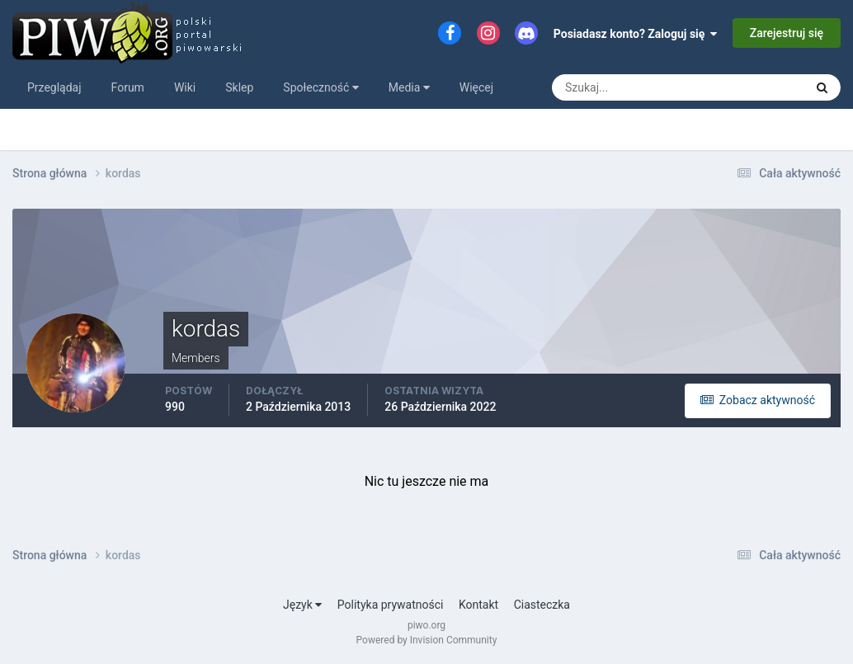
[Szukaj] (617, 87)
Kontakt (478, 604)
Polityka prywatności (390, 604)
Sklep (239, 87)
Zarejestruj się (786, 33)
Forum (127, 87)
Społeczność (320, 87)
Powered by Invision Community (426, 640)
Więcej (476, 87)
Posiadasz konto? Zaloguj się (636, 33)
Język (302, 604)
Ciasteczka (542, 604)
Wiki (185, 87)
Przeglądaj (54, 87)
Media (409, 87)
